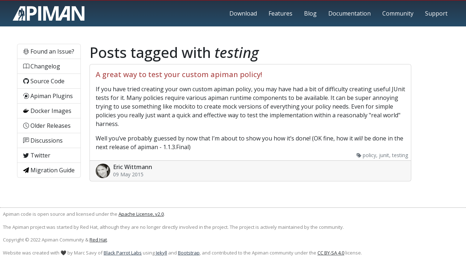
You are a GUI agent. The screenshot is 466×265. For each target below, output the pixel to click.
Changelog (41, 66)
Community (397, 13)
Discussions (43, 140)
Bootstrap (189, 252)
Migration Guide (49, 170)
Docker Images (47, 111)
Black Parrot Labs (123, 252)
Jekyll (161, 252)
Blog (310, 13)
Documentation (349, 13)
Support (436, 13)
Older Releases (47, 126)
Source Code (44, 81)
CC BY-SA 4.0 (330, 252)
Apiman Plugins (48, 96)
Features (280, 13)
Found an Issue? (48, 51)
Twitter (36, 155)
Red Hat (98, 239)
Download (243, 13)
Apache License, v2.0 (141, 214)
